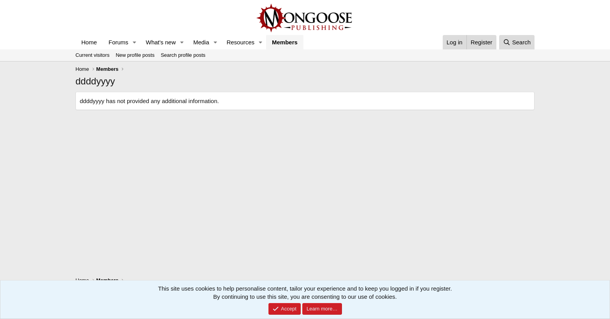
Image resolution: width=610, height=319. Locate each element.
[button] (134, 42)
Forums (118, 42)
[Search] (517, 42)
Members (285, 42)
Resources (240, 42)
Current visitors (92, 55)
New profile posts (135, 55)
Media (201, 42)
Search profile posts (183, 55)
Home (89, 42)
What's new (161, 42)
